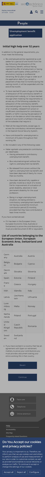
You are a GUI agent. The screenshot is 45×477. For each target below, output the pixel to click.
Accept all (8, 472)
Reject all (21, 472)
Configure (34, 472)
